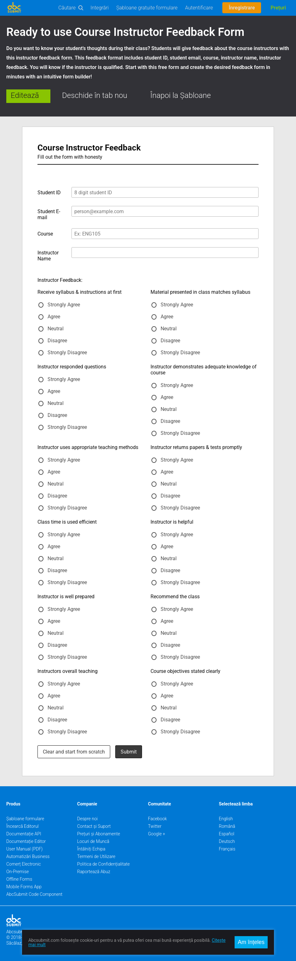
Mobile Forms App (24, 886)
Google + (156, 833)
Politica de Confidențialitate (103, 864)
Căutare (67, 8)
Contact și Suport (94, 826)
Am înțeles (251, 942)
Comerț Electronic (23, 864)
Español (226, 833)
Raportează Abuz (93, 871)
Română (227, 826)
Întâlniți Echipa (91, 848)
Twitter (155, 826)
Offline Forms (19, 879)
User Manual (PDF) (24, 848)
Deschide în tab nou (94, 95)
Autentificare (199, 8)
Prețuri (278, 8)
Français (227, 848)
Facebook (157, 818)
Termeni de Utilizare (96, 856)
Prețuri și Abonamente (98, 833)
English (226, 818)
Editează (25, 95)
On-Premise (17, 871)
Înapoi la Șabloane (180, 95)
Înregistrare (242, 8)
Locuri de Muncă (93, 841)
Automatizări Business (27, 856)
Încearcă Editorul (22, 826)
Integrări (99, 8)
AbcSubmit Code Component (34, 894)
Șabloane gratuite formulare (147, 8)
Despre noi (87, 818)
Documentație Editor (26, 841)
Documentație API (23, 833)
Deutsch (227, 841)
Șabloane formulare (25, 818)
